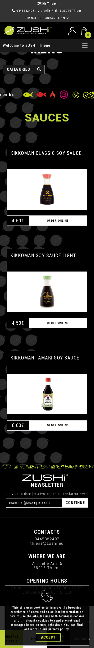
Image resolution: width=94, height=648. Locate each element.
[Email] (34, 503)
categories (18, 69)
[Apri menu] (84, 45)
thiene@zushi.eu (47, 543)
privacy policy (58, 639)
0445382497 (25, 10)
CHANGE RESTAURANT (41, 18)
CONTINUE (75, 502)
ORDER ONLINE (58, 220)
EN (65, 18)
